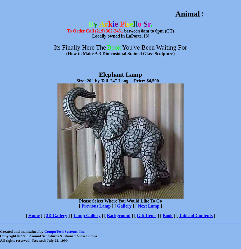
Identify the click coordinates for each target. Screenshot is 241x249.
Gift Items (146, 215)
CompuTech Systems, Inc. (64, 231)
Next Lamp (148, 206)
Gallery (124, 206)
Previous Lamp (96, 206)
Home (34, 215)
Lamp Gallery (86, 215)
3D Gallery (56, 215)
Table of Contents (196, 215)
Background (118, 215)
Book (168, 215)
